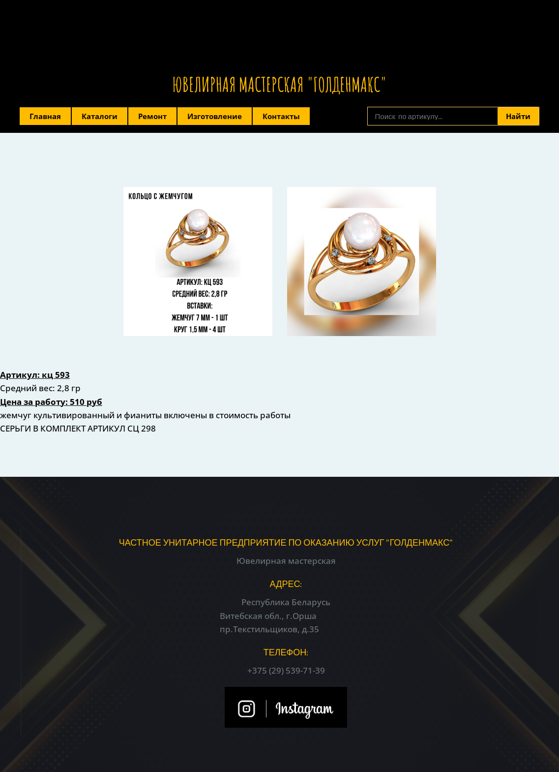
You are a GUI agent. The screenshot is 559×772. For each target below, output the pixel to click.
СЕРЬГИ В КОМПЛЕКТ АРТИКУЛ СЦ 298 (78, 428)
